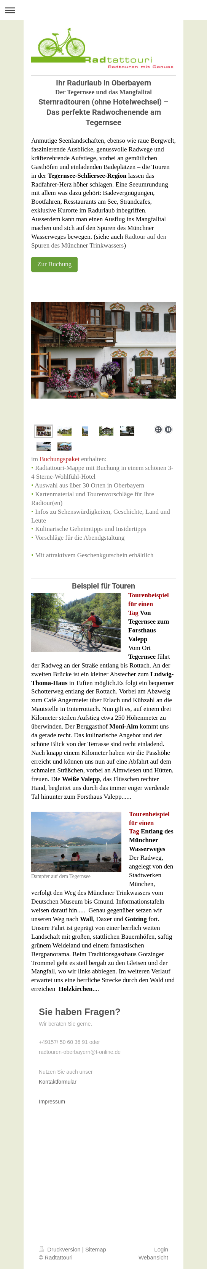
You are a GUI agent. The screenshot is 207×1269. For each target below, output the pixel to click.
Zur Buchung (54, 264)
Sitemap (95, 1249)
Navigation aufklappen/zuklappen (103, 10)
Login (161, 1249)
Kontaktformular (57, 1082)
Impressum (52, 1102)
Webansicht (153, 1257)
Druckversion (60, 1249)
